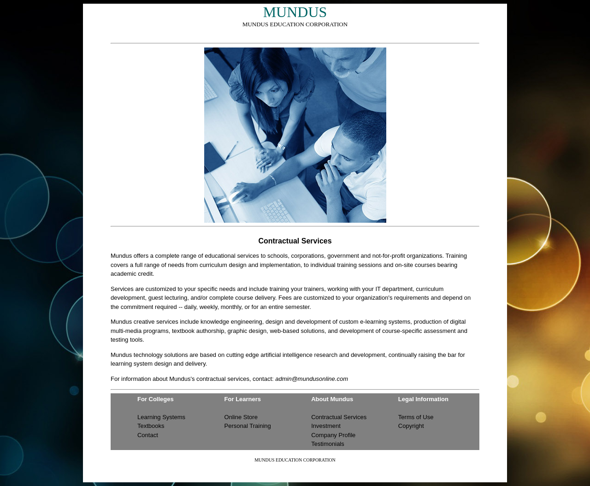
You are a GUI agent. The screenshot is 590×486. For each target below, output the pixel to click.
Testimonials (327, 443)
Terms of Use (416, 417)
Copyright (411, 425)
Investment (326, 425)
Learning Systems (161, 417)
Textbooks (151, 425)
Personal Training (247, 425)
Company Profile (333, 435)
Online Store (241, 417)
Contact (147, 435)
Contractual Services (338, 417)
